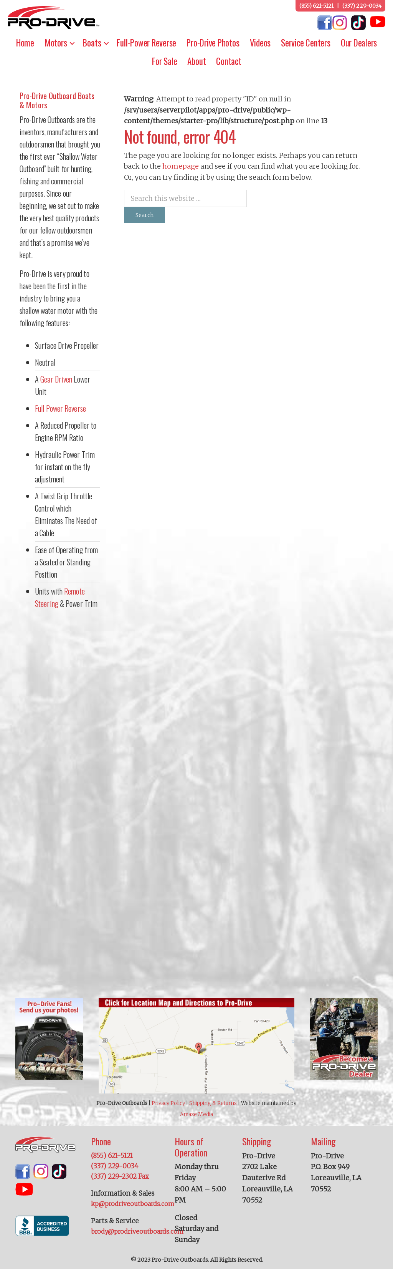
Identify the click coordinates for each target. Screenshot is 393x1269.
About (196, 61)
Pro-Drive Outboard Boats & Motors (57, 100)
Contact (228, 61)
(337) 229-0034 (361, 5)
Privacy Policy (168, 1103)
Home (25, 42)
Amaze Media (196, 1114)
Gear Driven (56, 379)
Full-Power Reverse (146, 42)
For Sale (164, 61)
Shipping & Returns (213, 1103)
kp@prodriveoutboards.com (132, 1204)
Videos (260, 42)
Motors (56, 42)
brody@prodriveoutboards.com (137, 1231)
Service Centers (305, 42)
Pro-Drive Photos (213, 42)
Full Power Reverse (60, 408)
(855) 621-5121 (316, 5)
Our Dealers (359, 42)
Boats (92, 42)
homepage (180, 166)
